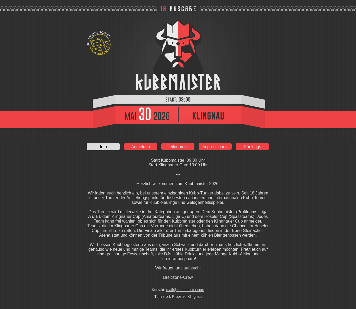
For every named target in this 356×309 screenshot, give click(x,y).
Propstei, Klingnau (187, 296)
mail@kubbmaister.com (185, 290)
